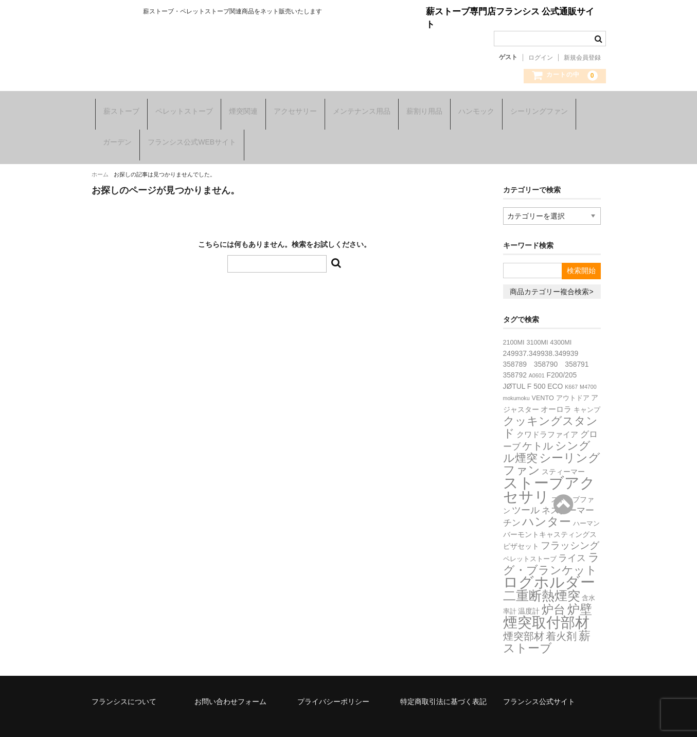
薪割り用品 (421, 108)
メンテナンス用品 (358, 108)
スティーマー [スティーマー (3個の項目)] (563, 452)
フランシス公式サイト (539, 682)
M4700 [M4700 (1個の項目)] (588, 368)
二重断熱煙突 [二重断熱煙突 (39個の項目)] (541, 577)
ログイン (540, 57)
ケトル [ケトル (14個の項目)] (537, 427)
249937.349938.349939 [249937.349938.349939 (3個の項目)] (541, 334)
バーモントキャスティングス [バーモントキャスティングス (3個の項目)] (550, 515)
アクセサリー (291, 108)
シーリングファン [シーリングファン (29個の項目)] (552, 445)
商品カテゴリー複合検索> (551, 272)
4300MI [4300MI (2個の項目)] (560, 323)
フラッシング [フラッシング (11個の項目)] (570, 526)
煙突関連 (239, 108)
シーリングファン (535, 108)
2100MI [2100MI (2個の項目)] (514, 323)
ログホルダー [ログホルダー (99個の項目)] (549, 563)
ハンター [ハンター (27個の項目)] (546, 502)
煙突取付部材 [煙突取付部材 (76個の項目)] (546, 604)
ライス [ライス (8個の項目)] (572, 539)
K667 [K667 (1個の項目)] (571, 368)
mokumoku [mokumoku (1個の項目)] (516, 379)
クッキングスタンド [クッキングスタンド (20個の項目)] (550, 408)
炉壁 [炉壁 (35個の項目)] (579, 590)
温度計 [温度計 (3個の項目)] (529, 592)
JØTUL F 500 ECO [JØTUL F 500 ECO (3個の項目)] (533, 367)
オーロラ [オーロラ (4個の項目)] (556, 390)
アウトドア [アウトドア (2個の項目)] (572, 379)
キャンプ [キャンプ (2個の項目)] (587, 390)
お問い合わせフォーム (230, 682)
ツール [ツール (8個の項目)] (526, 491)
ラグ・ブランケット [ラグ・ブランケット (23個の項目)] (551, 545)
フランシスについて (124, 682)
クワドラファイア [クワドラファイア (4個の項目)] (547, 415)
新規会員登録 (582, 57)
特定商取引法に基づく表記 (443, 682)
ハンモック (473, 108)
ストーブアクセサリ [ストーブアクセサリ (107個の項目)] (549, 470)
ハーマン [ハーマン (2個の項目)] (586, 504)
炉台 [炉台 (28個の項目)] (553, 590)
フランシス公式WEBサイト (188, 133)
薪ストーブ (118, 108)
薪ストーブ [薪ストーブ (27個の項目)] (547, 623)
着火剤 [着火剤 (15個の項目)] (561, 617)
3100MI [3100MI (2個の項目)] (537, 323)
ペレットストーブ (180, 108)
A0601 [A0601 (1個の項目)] (537, 356)
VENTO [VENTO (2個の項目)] (543, 379)
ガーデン (113, 133)
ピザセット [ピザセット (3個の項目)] (521, 527)
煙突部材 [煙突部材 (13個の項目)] (523, 617)
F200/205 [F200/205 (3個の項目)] (561, 356)
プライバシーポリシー (333, 682)
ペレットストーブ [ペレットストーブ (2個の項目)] (530, 540)
